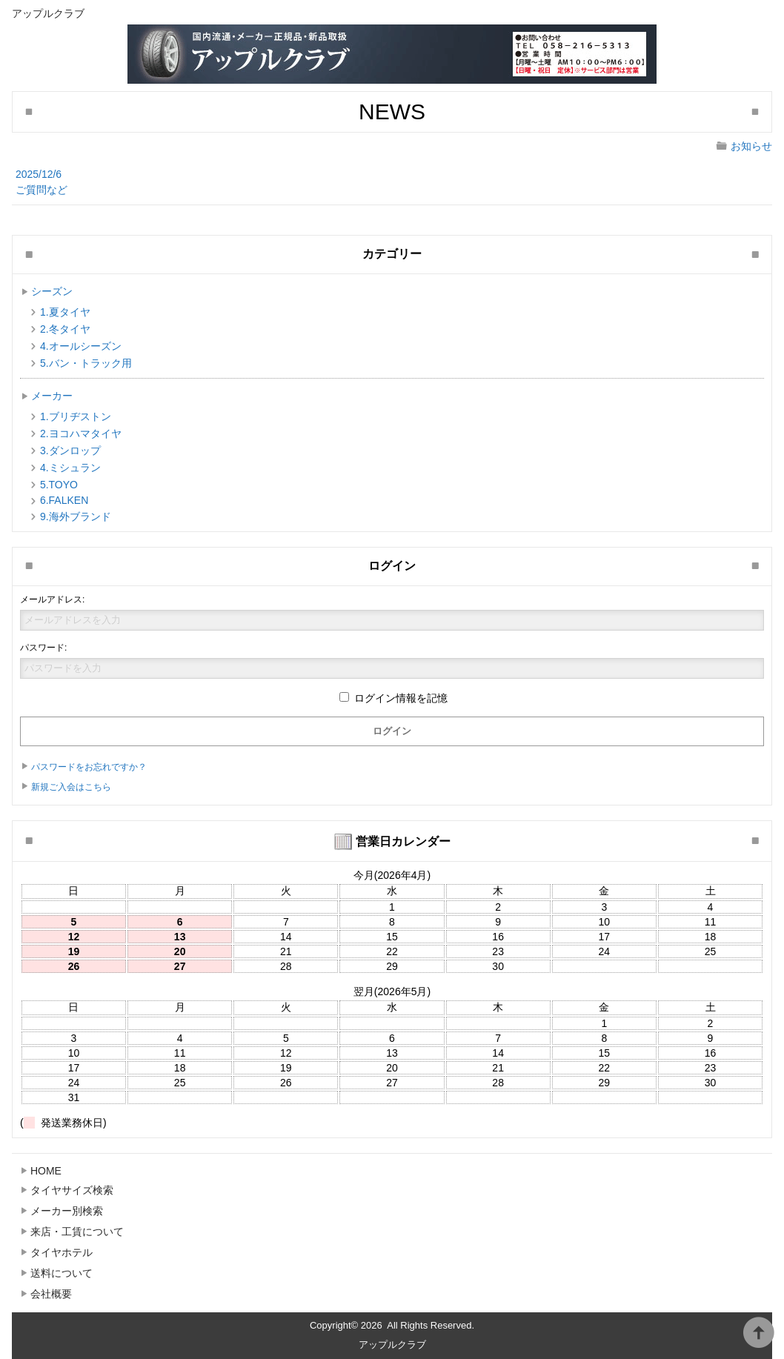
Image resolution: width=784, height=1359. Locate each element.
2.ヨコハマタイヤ (81, 433)
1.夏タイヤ (65, 312)
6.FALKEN (64, 500)
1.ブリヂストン (75, 416)
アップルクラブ (392, 1344)
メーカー (52, 396)
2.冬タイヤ (65, 329)
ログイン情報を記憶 (393, 698)
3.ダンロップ (70, 450)
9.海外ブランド (75, 516)
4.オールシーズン (81, 346)
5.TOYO (59, 485)
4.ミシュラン (70, 468)
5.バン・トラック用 (86, 363)
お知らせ (751, 146)
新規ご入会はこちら (71, 787)
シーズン (52, 291)
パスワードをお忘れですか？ (89, 767)
